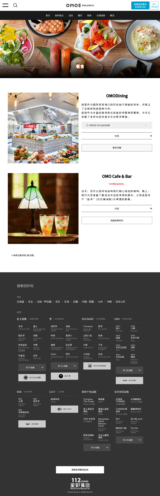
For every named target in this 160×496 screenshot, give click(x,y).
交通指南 (101, 15)
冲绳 (109, 301)
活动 (71, 15)
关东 (57, 301)
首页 (48, 15)
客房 (89, 15)
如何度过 (59, 15)
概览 (112, 15)
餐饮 (80, 15)
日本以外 (120, 301)
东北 (30, 301)
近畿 (75, 301)
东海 (66, 301)
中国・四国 (88, 301)
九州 (100, 301)
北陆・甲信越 (44, 301)
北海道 (20, 301)
